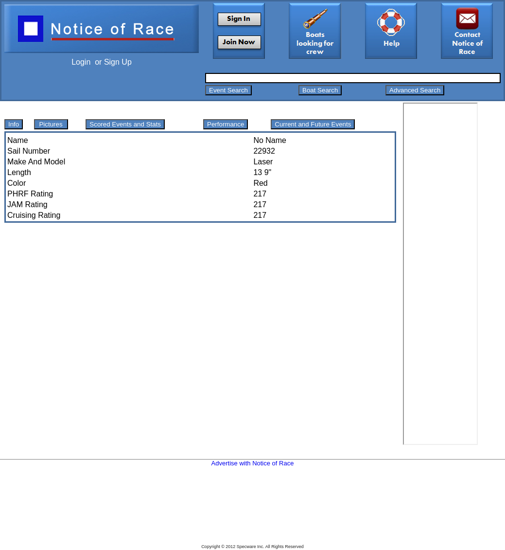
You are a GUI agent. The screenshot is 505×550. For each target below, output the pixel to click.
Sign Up (118, 62)
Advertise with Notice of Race (252, 463)
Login (80, 62)
